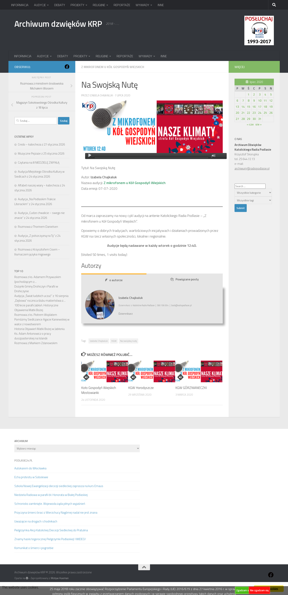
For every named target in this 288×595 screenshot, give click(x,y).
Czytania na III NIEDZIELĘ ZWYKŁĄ (38, 162)
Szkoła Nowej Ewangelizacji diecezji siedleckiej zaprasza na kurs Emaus (58, 486)
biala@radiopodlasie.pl (181, 305)
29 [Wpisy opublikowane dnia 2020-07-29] (248, 119)
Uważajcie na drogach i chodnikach (35, 521)
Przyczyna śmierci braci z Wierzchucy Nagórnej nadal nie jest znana (55, 512)
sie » (258, 124)
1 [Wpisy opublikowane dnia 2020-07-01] (248, 94)
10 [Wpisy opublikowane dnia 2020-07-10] (259, 100)
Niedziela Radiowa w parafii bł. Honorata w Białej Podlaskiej (51, 495)
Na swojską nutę (128, 341)
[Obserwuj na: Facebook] (67, 66)
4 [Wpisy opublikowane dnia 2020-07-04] (265, 94)
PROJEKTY (77, 5)
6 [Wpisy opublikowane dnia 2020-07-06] (237, 100)
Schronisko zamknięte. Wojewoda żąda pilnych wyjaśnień (49, 503)
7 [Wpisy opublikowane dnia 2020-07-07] (243, 100)
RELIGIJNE (99, 5)
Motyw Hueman (60, 578)
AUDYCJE (40, 5)
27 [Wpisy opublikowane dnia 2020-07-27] (237, 119)
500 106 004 (162, 305)
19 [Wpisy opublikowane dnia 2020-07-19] (270, 106)
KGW (113, 341)
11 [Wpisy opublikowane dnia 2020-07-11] (265, 100)
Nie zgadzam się (259, 590)
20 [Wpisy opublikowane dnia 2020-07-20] (237, 113)
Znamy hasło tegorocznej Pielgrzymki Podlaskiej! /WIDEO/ (50, 539)
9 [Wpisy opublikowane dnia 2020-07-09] (254, 100)
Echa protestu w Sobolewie (31, 477)
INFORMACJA (20, 5)
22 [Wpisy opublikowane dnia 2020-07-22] (248, 113)
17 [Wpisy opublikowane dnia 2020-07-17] (259, 106)
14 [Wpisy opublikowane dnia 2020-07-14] (243, 106)
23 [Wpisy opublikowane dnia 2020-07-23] (254, 113)
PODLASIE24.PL (23, 460)
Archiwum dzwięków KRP (58, 23)
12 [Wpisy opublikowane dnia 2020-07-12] (270, 100)
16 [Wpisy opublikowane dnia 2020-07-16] (254, 106)
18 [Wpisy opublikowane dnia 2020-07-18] (265, 106)
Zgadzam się (243, 590)
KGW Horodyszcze (141, 387)
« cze (250, 124)
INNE (161, 5)
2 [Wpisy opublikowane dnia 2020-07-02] (254, 94)
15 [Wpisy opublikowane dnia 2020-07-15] (248, 106)
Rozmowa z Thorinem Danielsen (38, 226)
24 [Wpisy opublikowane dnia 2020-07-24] (259, 113)
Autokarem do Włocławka (30, 468)
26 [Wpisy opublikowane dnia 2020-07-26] (270, 113)
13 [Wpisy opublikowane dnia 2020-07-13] (237, 106)
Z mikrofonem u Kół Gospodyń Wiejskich (112, 66)
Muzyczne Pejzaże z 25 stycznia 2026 (41, 153)
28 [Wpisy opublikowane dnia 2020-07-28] (243, 119)
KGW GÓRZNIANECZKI (191, 387)
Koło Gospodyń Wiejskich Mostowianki (98, 390)
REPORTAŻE (122, 5)
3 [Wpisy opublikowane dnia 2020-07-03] (259, 94)
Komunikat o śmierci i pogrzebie (33, 548)
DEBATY (59, 5)
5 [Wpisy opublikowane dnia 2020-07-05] (271, 94)
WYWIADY (142, 5)
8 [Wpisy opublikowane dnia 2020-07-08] (248, 100)
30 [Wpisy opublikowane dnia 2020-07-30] (254, 119)
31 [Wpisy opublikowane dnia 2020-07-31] (259, 119)
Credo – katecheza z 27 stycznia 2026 (41, 144)
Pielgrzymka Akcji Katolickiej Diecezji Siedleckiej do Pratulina (51, 530)
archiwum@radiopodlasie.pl (252, 168)
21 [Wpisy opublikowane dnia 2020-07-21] (243, 113)
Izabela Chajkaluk (101, 95)
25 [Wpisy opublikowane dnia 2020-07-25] (265, 113)
